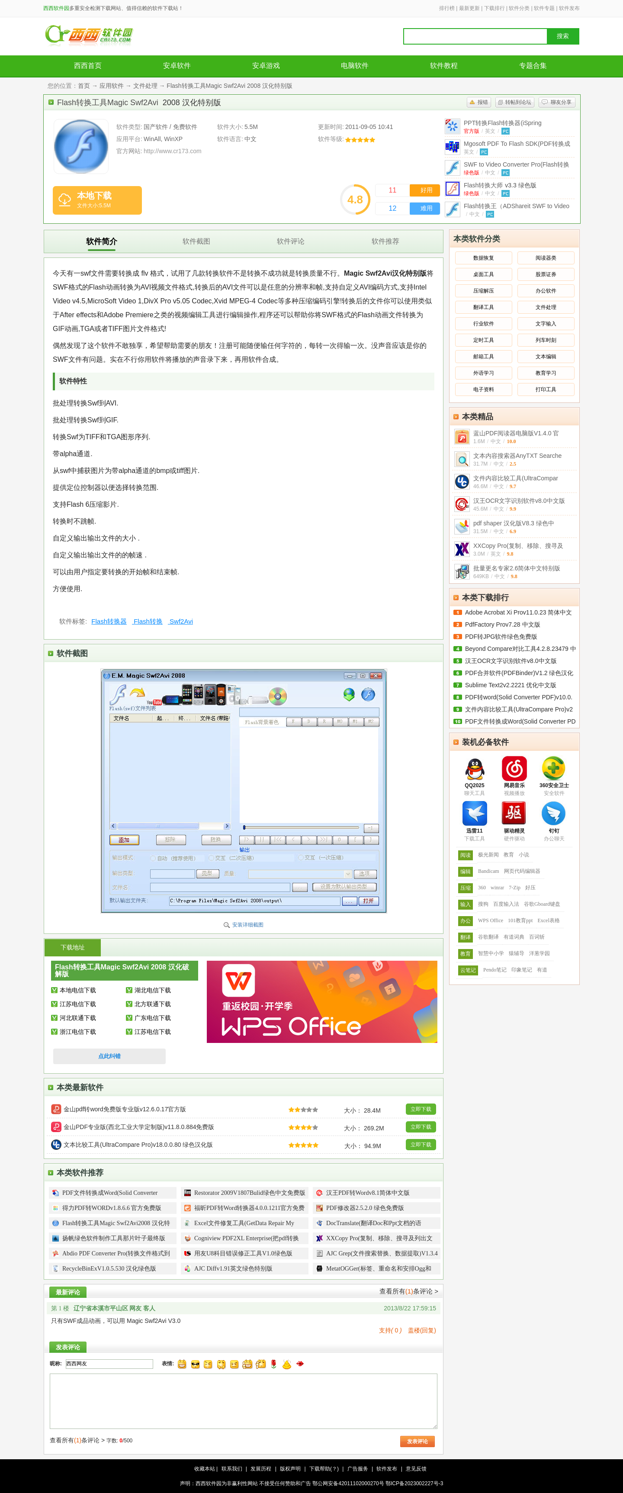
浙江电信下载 (78, 1031)
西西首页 (88, 65)
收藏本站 (204, 1469)
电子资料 (483, 389)
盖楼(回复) (422, 1330)
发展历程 (260, 1469)
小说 (524, 855)
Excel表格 (548, 920)
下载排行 (494, 8)
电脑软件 (355, 65)
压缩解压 (483, 291)
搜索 (563, 36)
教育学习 (546, 373)
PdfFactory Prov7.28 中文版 (502, 624)
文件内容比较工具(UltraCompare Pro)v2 (519, 709)
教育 (509, 855)
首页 (84, 85)
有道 (542, 970)
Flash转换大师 (500, 185)
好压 (530, 888)
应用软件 (112, 85)
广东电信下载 (153, 1017)
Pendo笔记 (495, 970)
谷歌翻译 (488, 937)
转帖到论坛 (518, 102)
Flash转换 (147, 621)
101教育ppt (520, 920)
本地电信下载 (78, 990)
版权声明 (290, 1469)
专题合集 (533, 65)
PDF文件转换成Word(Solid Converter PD (520, 721)
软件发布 (569, 8)
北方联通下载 (153, 1004)
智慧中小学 (491, 953)
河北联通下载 (78, 1017)
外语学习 (483, 373)
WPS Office (490, 920)
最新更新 (469, 8)
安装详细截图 (247, 925)
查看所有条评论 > (408, 1291)
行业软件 (483, 324)
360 (482, 888)
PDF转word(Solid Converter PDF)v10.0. (518, 697)
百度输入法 (506, 904)
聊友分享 (561, 102)
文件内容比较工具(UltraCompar (515, 478)
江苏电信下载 (78, 1004)
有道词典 (514, 937)
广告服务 (357, 1469)
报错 (483, 102)
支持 (390, 1330)
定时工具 (483, 340)
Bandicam (488, 871)
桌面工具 (483, 274)
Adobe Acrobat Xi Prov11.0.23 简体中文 (518, 612)
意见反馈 (416, 1469)
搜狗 (483, 904)
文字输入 (546, 324)
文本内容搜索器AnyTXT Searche (517, 455)
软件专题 (544, 8)
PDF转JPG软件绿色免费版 (501, 636)
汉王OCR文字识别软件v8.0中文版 (519, 500)
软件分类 (519, 8)
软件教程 (444, 65)
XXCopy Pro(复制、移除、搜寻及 (518, 545)
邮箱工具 (483, 357)
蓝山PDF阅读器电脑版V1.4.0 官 (516, 433)
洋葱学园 (539, 953)
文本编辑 (546, 357)
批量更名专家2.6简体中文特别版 (516, 568)
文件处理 (145, 85)
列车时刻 (546, 340)
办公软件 (546, 291)
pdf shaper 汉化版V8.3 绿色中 (513, 523)
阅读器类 (546, 258)
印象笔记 (521, 970)
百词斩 (537, 937)
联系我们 (232, 1469)
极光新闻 (488, 855)
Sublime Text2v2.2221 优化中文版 (510, 685)
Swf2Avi (180, 621)
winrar (497, 888)
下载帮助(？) (324, 1469)
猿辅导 (516, 953)
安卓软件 (177, 65)
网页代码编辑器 (522, 871)
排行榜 (447, 8)
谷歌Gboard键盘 (542, 904)
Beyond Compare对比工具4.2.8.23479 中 (520, 648)
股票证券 (546, 274)
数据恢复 (483, 258)
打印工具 (546, 389)
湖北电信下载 (153, 990)
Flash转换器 (109, 621)
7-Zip (514, 888)
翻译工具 (483, 307)
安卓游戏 (266, 65)
